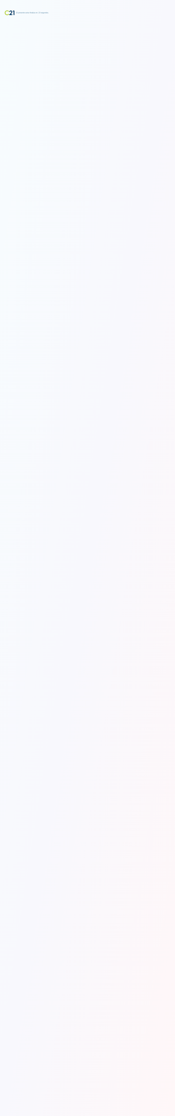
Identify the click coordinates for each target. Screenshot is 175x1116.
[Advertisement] (87, 36)
